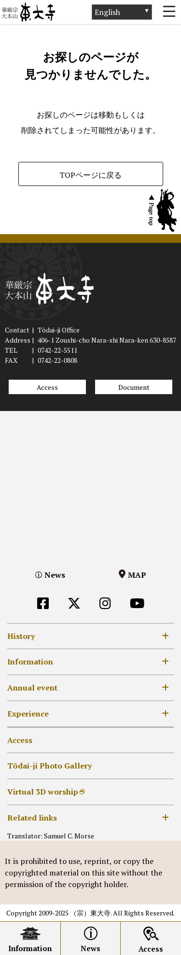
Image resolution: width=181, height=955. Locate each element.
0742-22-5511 (57, 350)
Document (134, 387)
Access (47, 387)
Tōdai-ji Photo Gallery (49, 765)
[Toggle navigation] (169, 12)
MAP (137, 575)
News (54, 575)
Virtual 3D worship (42, 791)
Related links (32, 817)
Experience (28, 713)
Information (30, 661)
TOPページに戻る (90, 175)
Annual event (32, 687)
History (21, 636)
